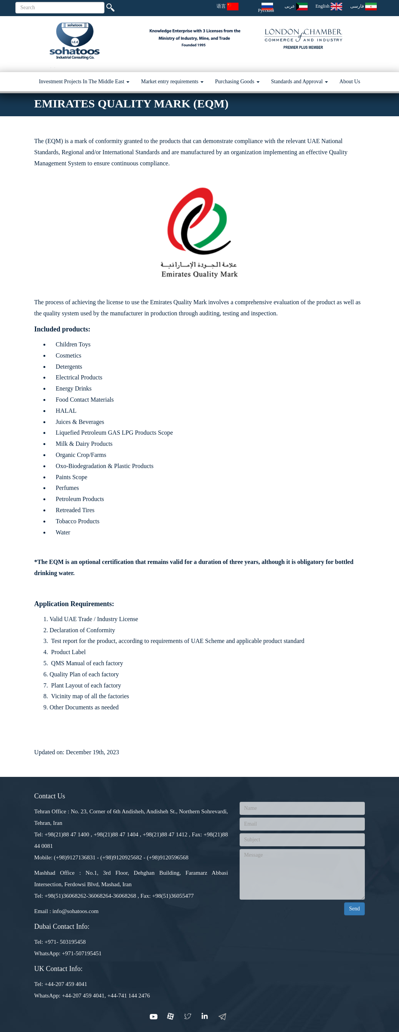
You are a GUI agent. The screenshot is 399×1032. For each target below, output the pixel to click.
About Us (349, 81)
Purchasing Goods (237, 81)
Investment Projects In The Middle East (84, 81)
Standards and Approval (299, 81)
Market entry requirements (172, 81)
